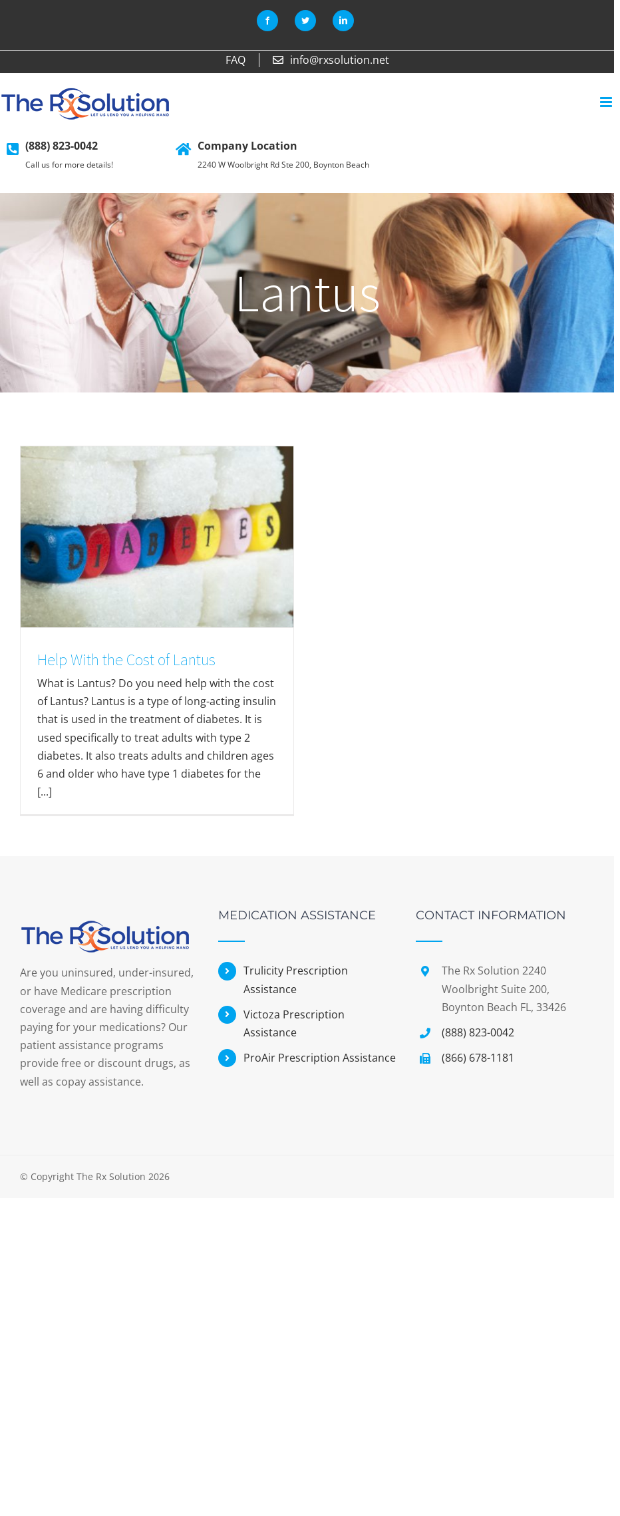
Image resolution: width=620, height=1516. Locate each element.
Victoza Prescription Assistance (294, 1023)
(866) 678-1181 (478, 1057)
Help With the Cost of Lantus (126, 659)
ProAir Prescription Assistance (319, 1057)
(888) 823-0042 (61, 145)
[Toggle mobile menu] (607, 102)
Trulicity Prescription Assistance (295, 979)
